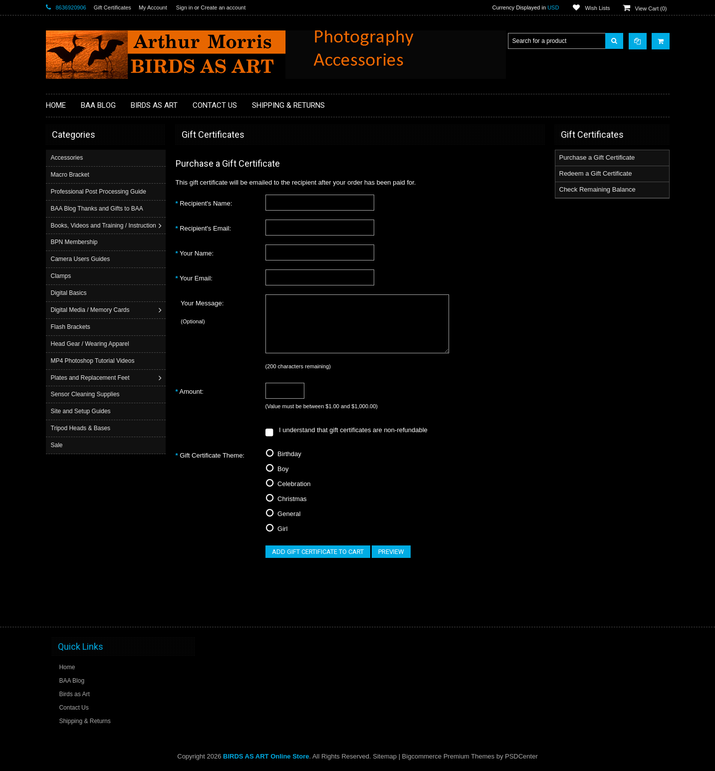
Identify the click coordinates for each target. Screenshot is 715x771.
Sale (58, 445)
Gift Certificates (112, 7)
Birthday (283, 454)
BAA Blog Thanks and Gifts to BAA (98, 208)
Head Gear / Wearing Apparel (91, 343)
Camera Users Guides (81, 259)
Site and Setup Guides (82, 411)
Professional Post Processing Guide (99, 191)
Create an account (223, 7)
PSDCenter (521, 756)
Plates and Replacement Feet (91, 377)
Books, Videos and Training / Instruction (104, 225)
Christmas (286, 499)
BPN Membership (75, 242)
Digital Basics (70, 292)
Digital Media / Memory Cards (91, 309)
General (283, 513)
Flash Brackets (71, 326)
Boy (277, 469)
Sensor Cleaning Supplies (86, 394)
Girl (276, 528)
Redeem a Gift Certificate (595, 173)
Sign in (184, 7)
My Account (153, 7)
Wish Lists (597, 8)
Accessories (68, 157)
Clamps (62, 275)
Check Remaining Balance (597, 189)
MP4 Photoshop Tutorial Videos (94, 360)
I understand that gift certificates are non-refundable (346, 430)
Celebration (288, 484)
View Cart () (651, 8)
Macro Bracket (71, 174)
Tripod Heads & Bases (82, 428)
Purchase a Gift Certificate (597, 157)
